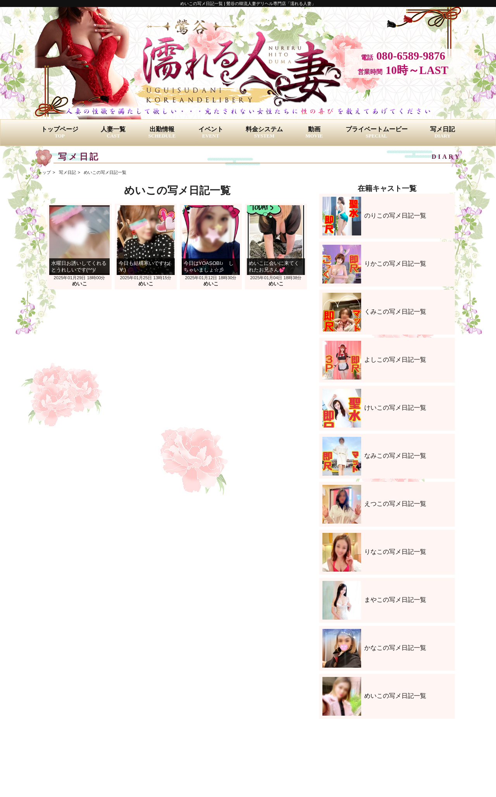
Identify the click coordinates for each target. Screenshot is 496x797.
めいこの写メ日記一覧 (105, 172)
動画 (314, 132)
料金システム (264, 132)
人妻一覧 (113, 132)
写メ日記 (442, 132)
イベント (210, 132)
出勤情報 (162, 132)
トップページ (59, 132)
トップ (44, 172)
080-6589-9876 (410, 56)
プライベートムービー (377, 132)
